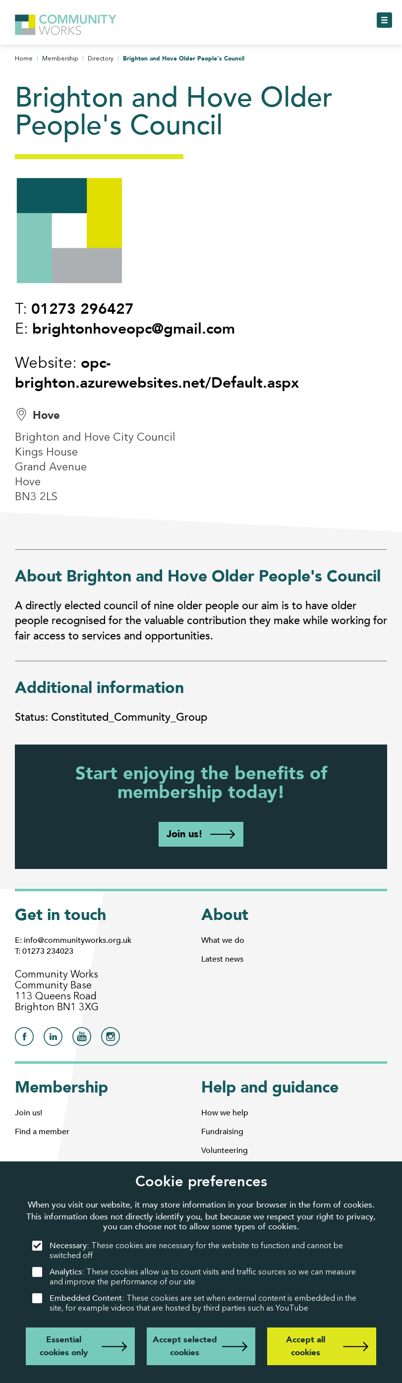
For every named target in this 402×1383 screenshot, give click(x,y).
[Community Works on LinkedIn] (53, 1039)
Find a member (42, 1131)
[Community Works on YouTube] (81, 1039)
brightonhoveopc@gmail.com (133, 329)
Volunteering (224, 1150)
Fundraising (222, 1131)
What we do (222, 940)
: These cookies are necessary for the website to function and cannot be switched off (187, 1250)
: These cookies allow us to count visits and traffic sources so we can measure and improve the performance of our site (194, 1276)
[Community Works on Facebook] (24, 1039)
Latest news (222, 959)
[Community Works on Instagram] (110, 1039)
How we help (224, 1112)
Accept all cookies (305, 1346)
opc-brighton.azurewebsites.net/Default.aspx (157, 373)
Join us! (185, 834)
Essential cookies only (64, 1346)
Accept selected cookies (185, 1346)
